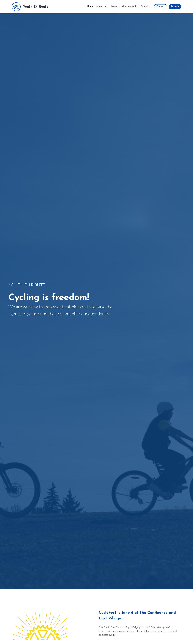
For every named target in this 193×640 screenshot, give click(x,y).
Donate (175, 6)
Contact (160, 6)
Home (90, 6)
